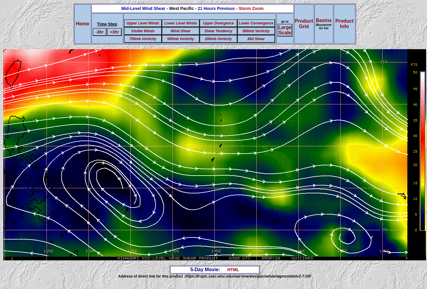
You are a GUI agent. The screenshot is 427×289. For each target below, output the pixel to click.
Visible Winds (142, 31)
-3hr (99, 32)
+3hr (114, 32)
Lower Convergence (256, 23)
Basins (324, 24)
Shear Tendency (218, 31)
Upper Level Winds (143, 23)
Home (82, 23)
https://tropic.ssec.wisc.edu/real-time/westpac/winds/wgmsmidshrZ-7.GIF (248, 276)
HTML (233, 269)
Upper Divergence (218, 23)
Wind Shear (181, 31)
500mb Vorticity (180, 39)
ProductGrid (304, 23)
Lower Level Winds (180, 23)
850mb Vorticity (256, 31)
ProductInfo (344, 23)
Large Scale (285, 30)
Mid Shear (256, 39)
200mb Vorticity (218, 39)
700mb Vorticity (143, 39)
